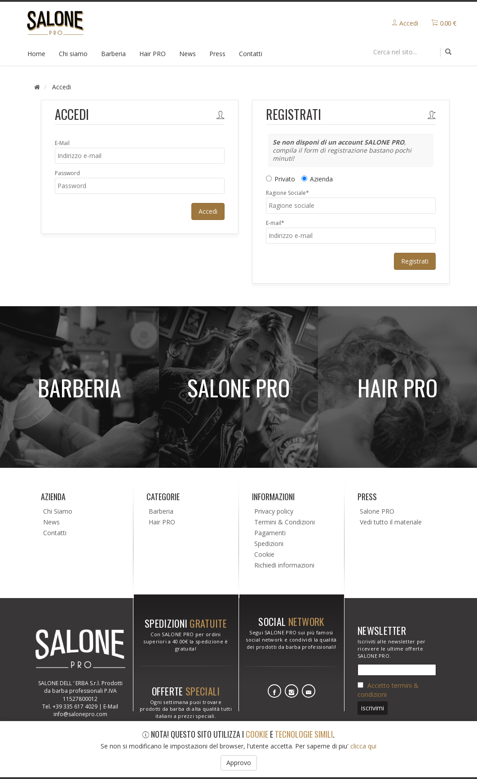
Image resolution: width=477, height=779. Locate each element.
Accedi (208, 211)
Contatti (250, 53)
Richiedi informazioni (284, 565)
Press (217, 53)
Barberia (113, 53)
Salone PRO (377, 511)
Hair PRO (152, 53)
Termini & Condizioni (284, 522)
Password (67, 173)
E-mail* (275, 223)
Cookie (264, 554)
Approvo (238, 762)
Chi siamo (73, 53)
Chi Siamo (57, 511)
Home (36, 53)
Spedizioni (268, 543)
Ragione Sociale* (287, 193)
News (187, 53)
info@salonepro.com (80, 714)
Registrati (414, 261)
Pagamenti (270, 532)
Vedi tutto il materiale (391, 522)
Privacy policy (273, 511)
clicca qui (363, 746)
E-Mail (62, 143)
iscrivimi (372, 708)
